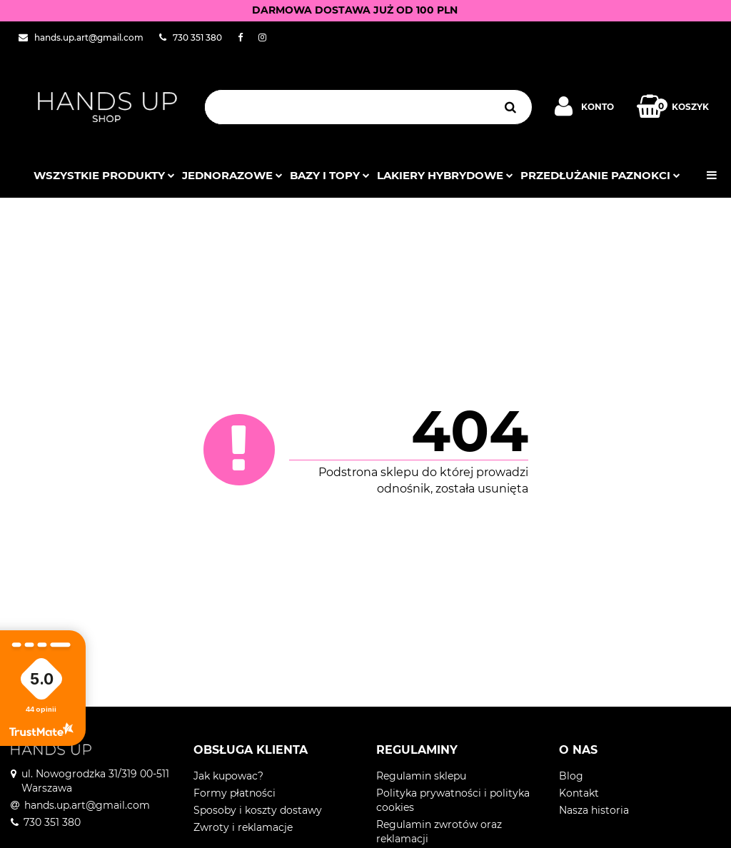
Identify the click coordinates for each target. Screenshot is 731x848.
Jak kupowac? (228, 775)
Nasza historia (594, 810)
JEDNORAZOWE (232, 175)
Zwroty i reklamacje (243, 827)
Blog (571, 775)
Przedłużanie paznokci (600, 175)
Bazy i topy (330, 175)
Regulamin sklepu (421, 775)
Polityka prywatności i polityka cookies (453, 800)
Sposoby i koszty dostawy (257, 810)
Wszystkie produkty (104, 175)
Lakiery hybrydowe (445, 175)
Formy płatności (234, 793)
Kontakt (579, 793)
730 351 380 (52, 822)
